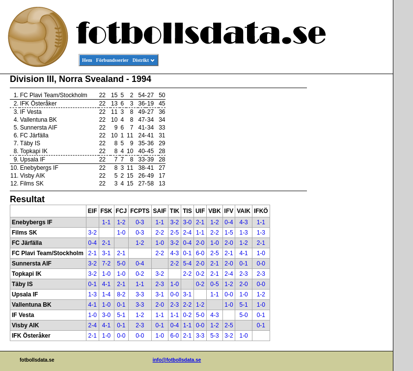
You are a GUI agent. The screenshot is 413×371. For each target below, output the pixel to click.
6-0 (200, 253)
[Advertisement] (348, 224)
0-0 (261, 263)
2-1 (200, 222)
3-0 (187, 222)
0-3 (140, 222)
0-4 (228, 222)
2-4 (187, 232)
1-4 (106, 294)
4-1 (243, 253)
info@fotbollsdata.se (177, 360)
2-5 (174, 232)
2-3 (243, 273)
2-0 (200, 242)
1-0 (121, 232)
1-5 (228, 232)
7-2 (106, 263)
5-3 (214, 335)
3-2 (174, 222)
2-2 (160, 232)
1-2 (121, 222)
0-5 (214, 284)
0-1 (187, 253)
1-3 (243, 232)
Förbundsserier (112, 60)
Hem (87, 60)
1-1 (106, 222)
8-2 (121, 294)
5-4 (187, 263)
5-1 (243, 304)
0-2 (140, 273)
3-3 (140, 294)
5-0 (121, 263)
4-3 (243, 222)
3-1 (106, 253)
